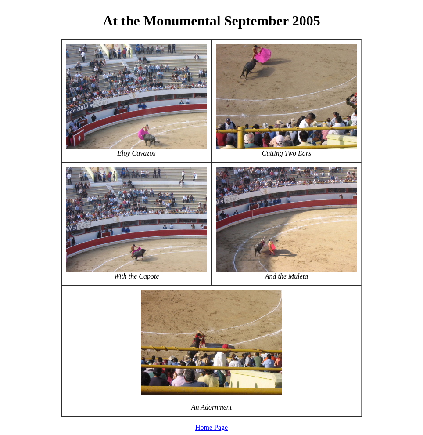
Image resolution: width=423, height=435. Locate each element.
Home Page (211, 427)
